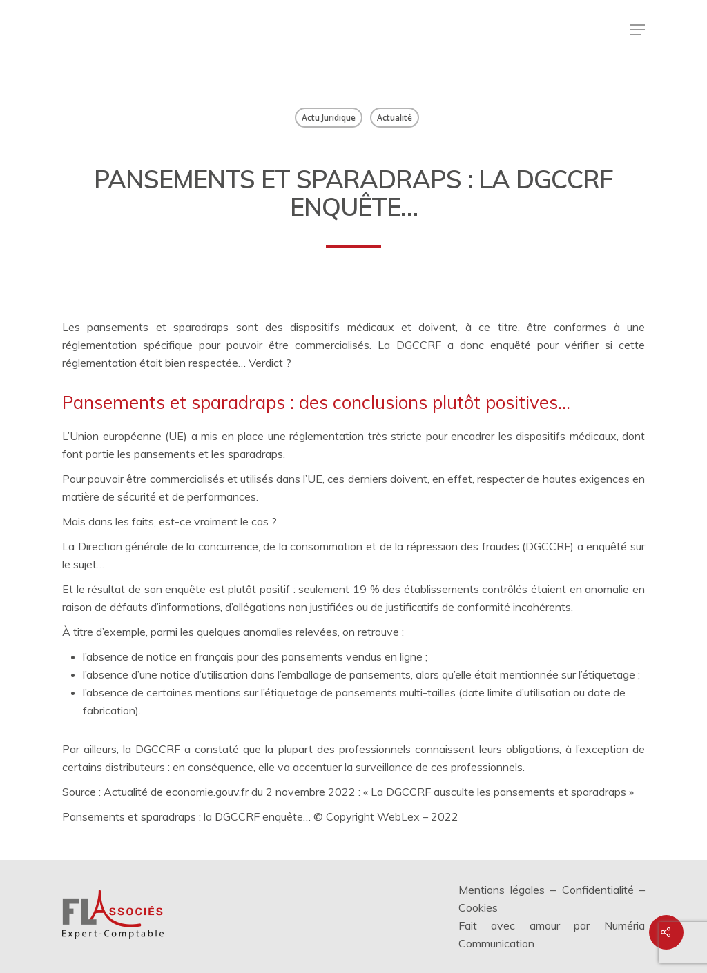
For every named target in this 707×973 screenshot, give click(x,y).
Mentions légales (501, 889)
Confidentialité (598, 889)
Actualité (394, 117)
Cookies (478, 907)
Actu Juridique (329, 117)
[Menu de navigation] (637, 30)
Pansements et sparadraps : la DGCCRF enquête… (186, 816)
